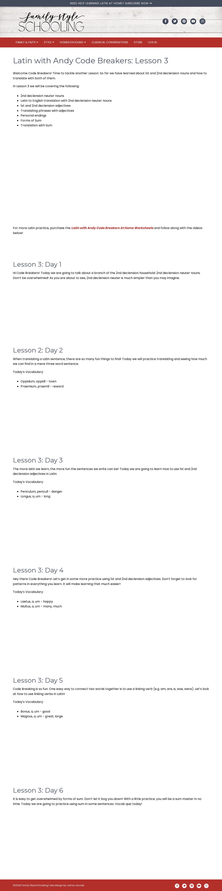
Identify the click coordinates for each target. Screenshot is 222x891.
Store (138, 42)
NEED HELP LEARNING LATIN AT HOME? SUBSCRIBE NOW (111, 3)
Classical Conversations (110, 42)
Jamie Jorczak (75, 885)
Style (47, 42)
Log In (152, 42)
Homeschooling (71, 42)
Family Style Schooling (35, 885)
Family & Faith (25, 42)
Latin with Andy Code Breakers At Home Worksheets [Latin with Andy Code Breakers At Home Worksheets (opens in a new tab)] (112, 228)
